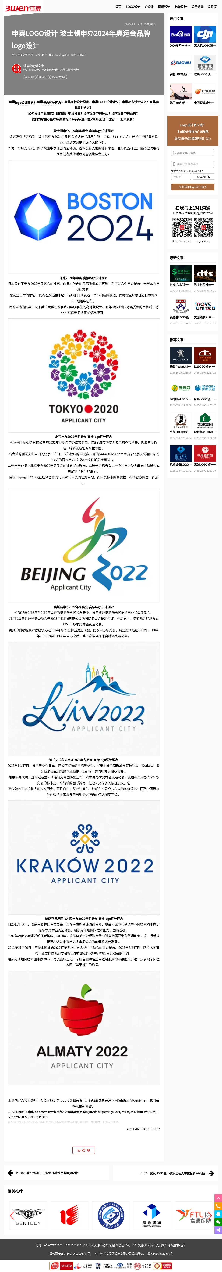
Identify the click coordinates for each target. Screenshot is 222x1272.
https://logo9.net (133, 1100)
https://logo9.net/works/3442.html (120, 1112)
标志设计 (49, 102)
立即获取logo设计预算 (193, 187)
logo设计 (21, 102)
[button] (12, 1216)
